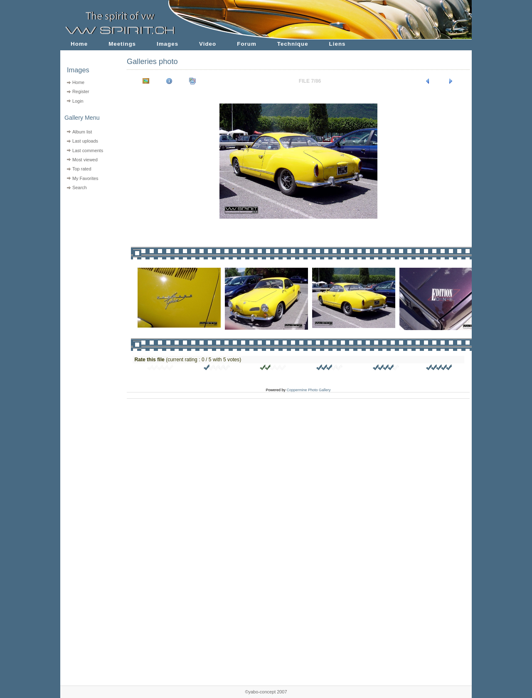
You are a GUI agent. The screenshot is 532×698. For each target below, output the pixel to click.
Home (79, 44)
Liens (337, 44)
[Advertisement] (88, 245)
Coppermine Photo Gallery (308, 390)
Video (207, 44)
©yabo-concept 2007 (266, 691)
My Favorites (85, 178)
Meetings (122, 44)
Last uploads (85, 140)
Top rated (81, 168)
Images (167, 44)
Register (80, 91)
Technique (292, 44)
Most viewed (85, 159)
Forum (246, 44)
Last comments (87, 150)
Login (78, 101)
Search (79, 187)
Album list (82, 131)
